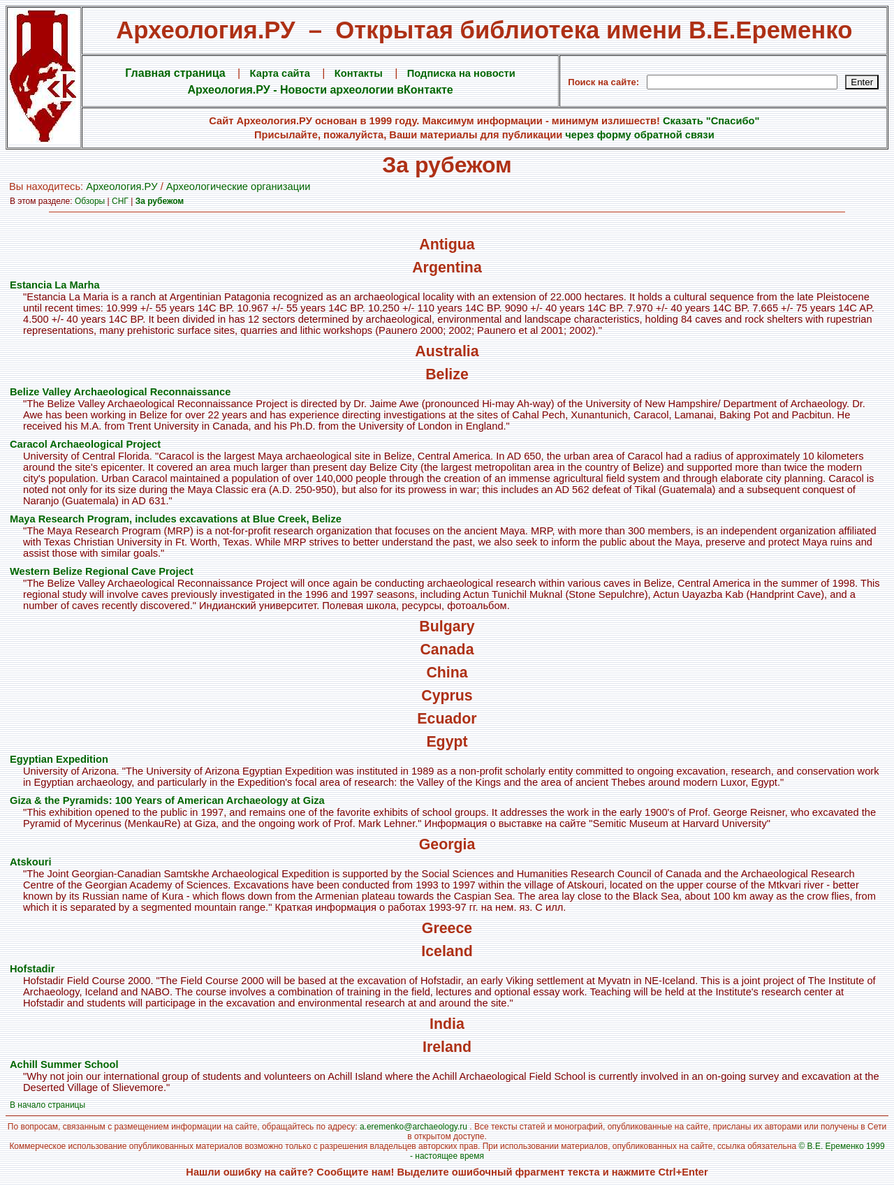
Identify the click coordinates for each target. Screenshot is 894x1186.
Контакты (359, 73)
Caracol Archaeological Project (85, 444)
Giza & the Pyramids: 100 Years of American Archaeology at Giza (167, 800)
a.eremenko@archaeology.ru (413, 1127)
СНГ (120, 201)
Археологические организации (238, 186)
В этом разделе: (42, 201)
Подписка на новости (461, 73)
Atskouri (30, 861)
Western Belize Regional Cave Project (101, 571)
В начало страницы (47, 1105)
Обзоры (90, 201)
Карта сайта (280, 73)
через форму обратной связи (639, 134)
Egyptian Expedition (59, 759)
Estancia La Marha (55, 285)
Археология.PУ (121, 186)
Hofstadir (32, 968)
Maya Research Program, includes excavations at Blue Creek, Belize (176, 519)
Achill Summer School (64, 1064)
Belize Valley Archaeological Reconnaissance (120, 391)
